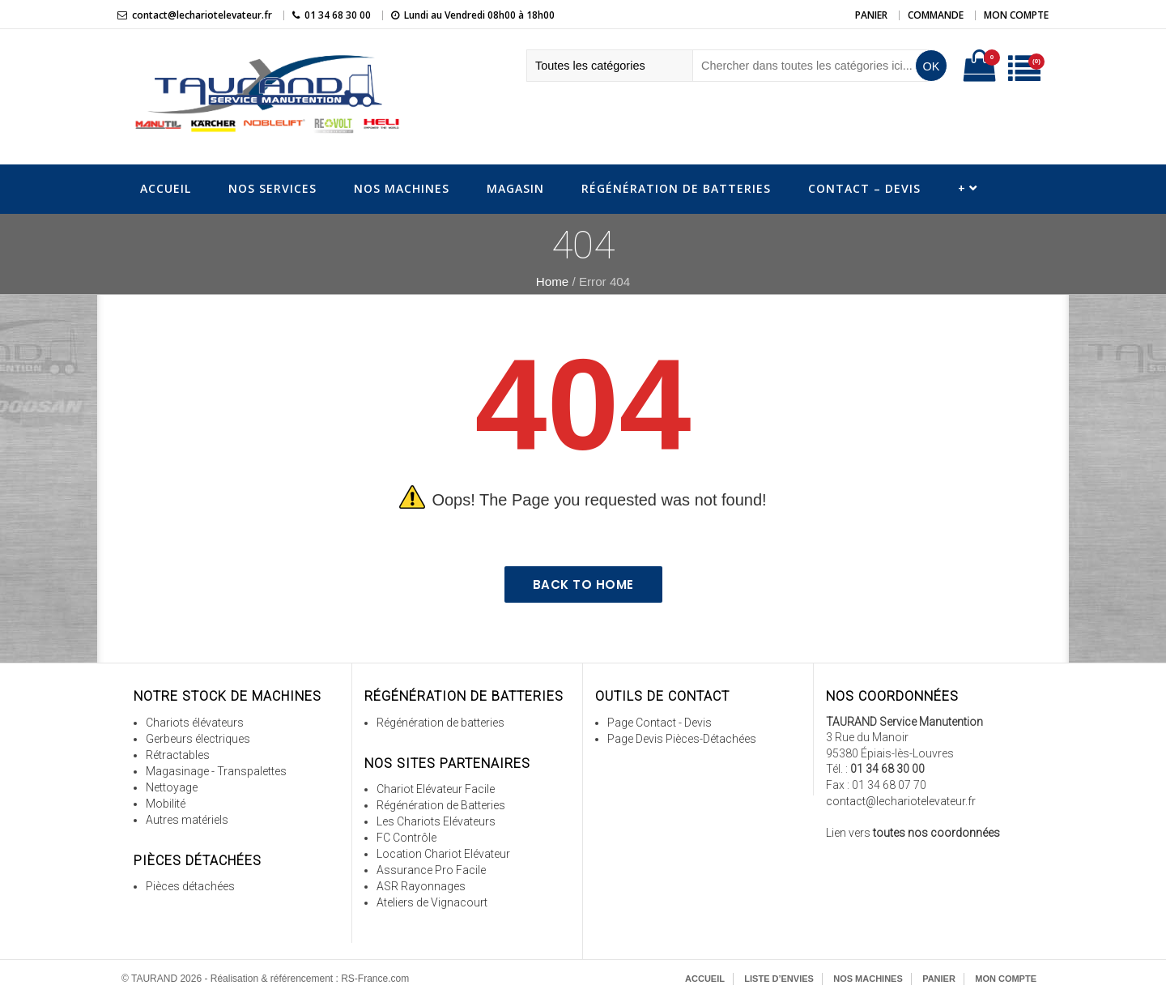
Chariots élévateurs (195, 722)
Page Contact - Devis (659, 722)
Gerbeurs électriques (198, 738)
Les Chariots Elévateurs (436, 821)
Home (552, 281)
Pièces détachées (190, 886)
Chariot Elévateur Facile (436, 789)
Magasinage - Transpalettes (216, 771)
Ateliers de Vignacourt (432, 902)
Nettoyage (172, 787)
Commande (936, 15)
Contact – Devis (864, 188)
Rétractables (178, 754)
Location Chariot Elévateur (443, 853)
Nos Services (272, 188)
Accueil (165, 188)
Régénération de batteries (440, 722)
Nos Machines (401, 188)
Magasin (515, 188)
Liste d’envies (779, 978)
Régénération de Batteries (676, 188)
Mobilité (165, 803)
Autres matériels (187, 819)
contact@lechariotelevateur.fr (202, 15)
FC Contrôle (406, 837)
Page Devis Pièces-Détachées (681, 738)
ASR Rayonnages (421, 886)
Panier (871, 15)
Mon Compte (1016, 15)
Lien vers (913, 832)
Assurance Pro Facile (431, 870)
